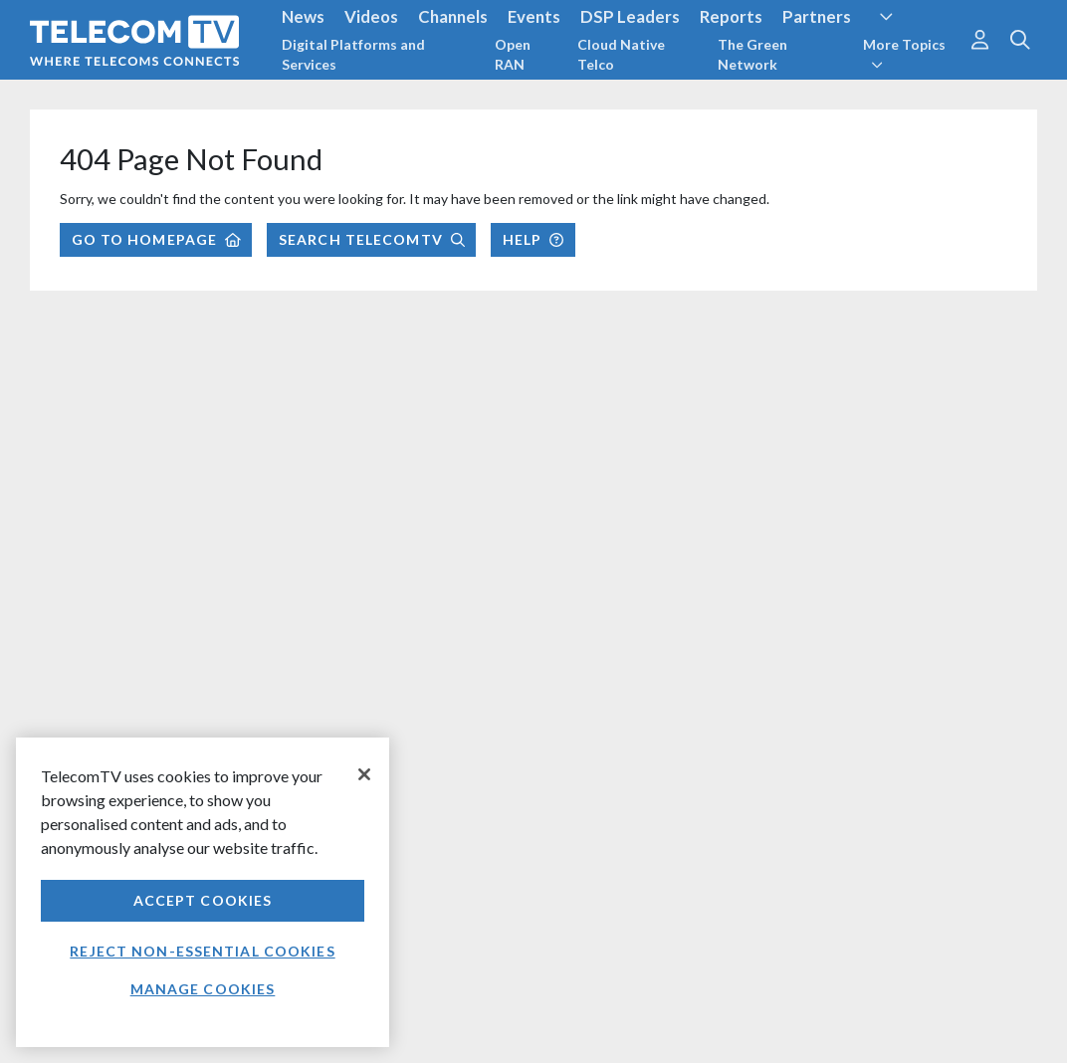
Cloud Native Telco (621, 54)
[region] (202, 892)
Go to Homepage (156, 239)
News (303, 16)
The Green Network (752, 54)
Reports (731, 16)
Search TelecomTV (372, 239)
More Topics (904, 54)
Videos (371, 16)
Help (533, 239)
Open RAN (513, 54)
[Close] (364, 774)
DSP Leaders (630, 16)
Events (534, 16)
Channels (453, 16)
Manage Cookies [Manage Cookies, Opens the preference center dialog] (203, 988)
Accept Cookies (203, 900)
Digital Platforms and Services (353, 54)
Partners (816, 16)
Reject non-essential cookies (202, 951)
